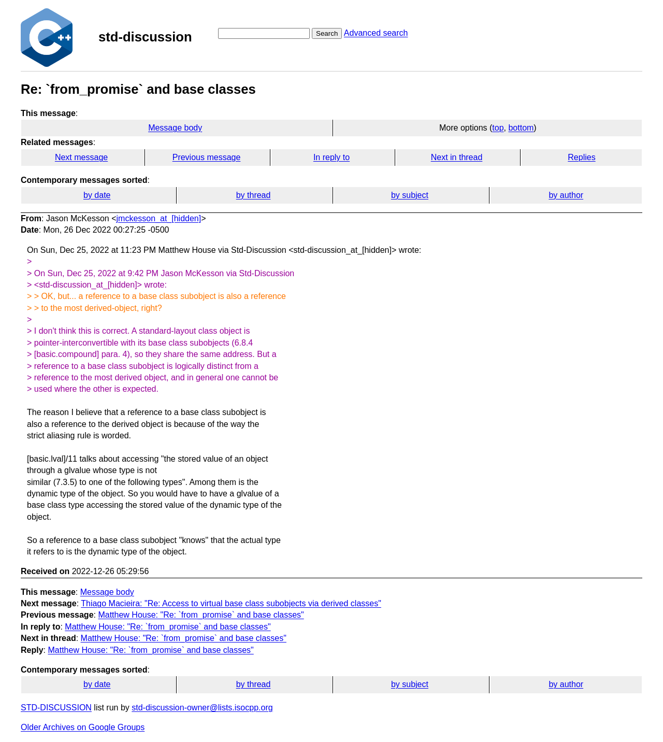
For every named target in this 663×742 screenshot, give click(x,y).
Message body (175, 127)
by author (566, 195)
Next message (81, 157)
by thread (253, 195)
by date (96, 195)
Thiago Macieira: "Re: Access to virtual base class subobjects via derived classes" (231, 603)
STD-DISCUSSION (56, 707)
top (497, 127)
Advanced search (376, 32)
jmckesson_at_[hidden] (159, 218)
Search (327, 33)
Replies (581, 157)
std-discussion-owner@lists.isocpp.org (202, 707)
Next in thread (457, 157)
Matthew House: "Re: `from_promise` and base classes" (201, 614)
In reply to (331, 157)
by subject (409, 195)
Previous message (206, 157)
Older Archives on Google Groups (83, 727)
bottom (521, 127)
